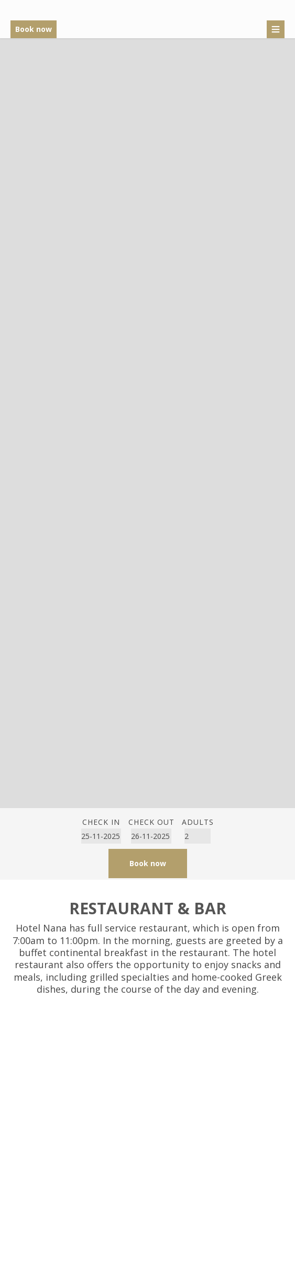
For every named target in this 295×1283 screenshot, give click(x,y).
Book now (33, 29)
